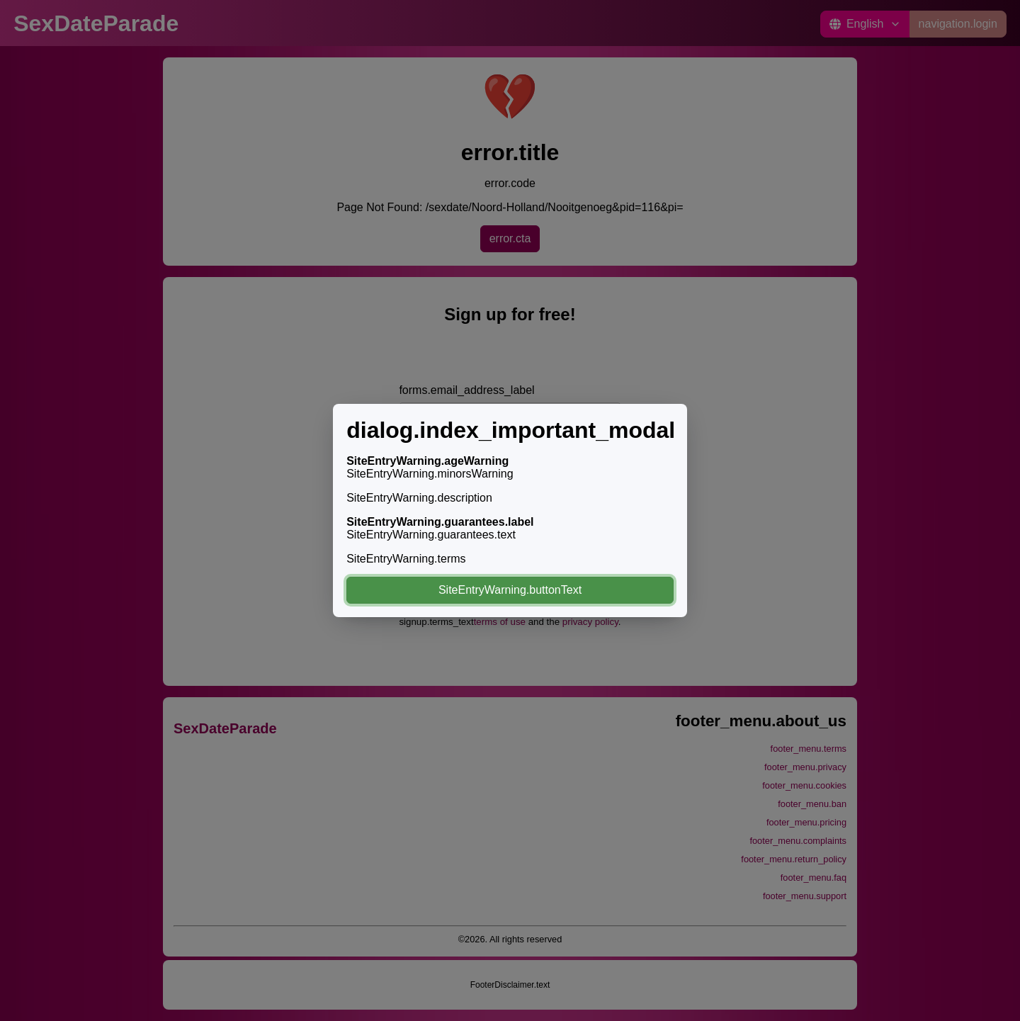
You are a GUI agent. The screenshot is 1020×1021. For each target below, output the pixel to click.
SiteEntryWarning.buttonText (510, 590)
